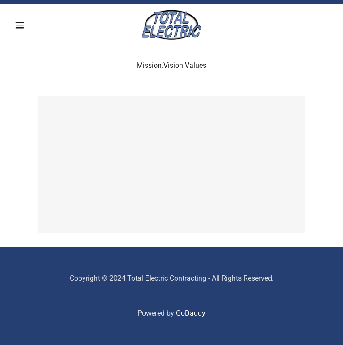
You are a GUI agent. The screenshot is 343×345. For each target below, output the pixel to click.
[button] (35, 25)
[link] (171, 25)
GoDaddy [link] (190, 313)
